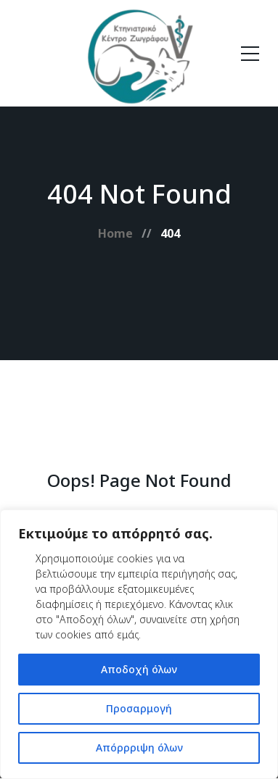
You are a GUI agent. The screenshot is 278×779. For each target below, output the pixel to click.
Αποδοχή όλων (139, 669)
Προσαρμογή (139, 708)
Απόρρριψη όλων (139, 747)
